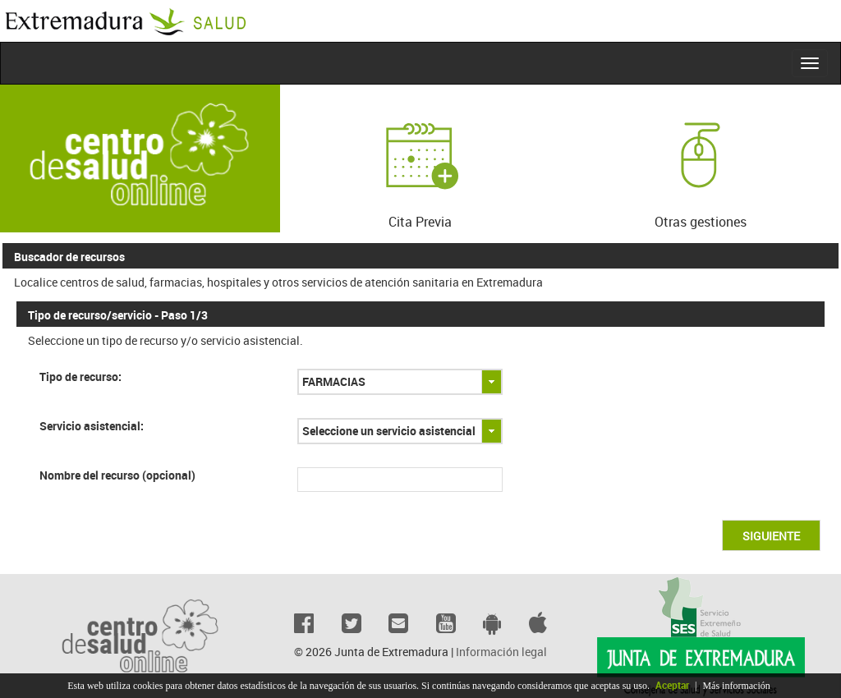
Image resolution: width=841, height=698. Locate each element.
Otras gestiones (700, 164)
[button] (771, 535)
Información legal (501, 651)
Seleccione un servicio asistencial (389, 431)
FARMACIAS (333, 381)
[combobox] (400, 382)
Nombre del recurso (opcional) (117, 475)
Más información (736, 685)
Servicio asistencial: (91, 426)
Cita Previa (419, 164)
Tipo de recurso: (80, 376)
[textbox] (400, 479)
